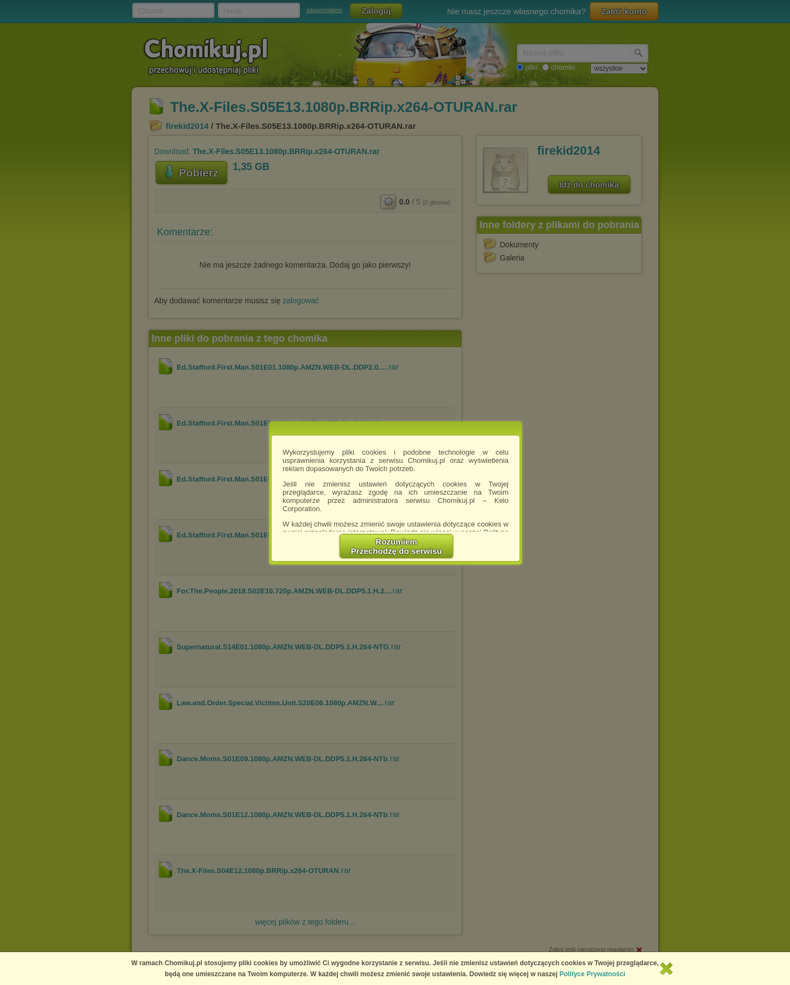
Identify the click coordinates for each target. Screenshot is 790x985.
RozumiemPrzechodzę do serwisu (396, 546)
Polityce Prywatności (592, 974)
